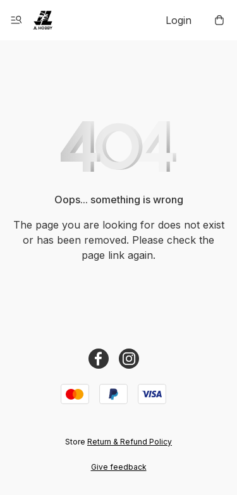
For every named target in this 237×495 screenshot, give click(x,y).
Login (178, 20)
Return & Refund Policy (129, 441)
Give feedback (119, 467)
